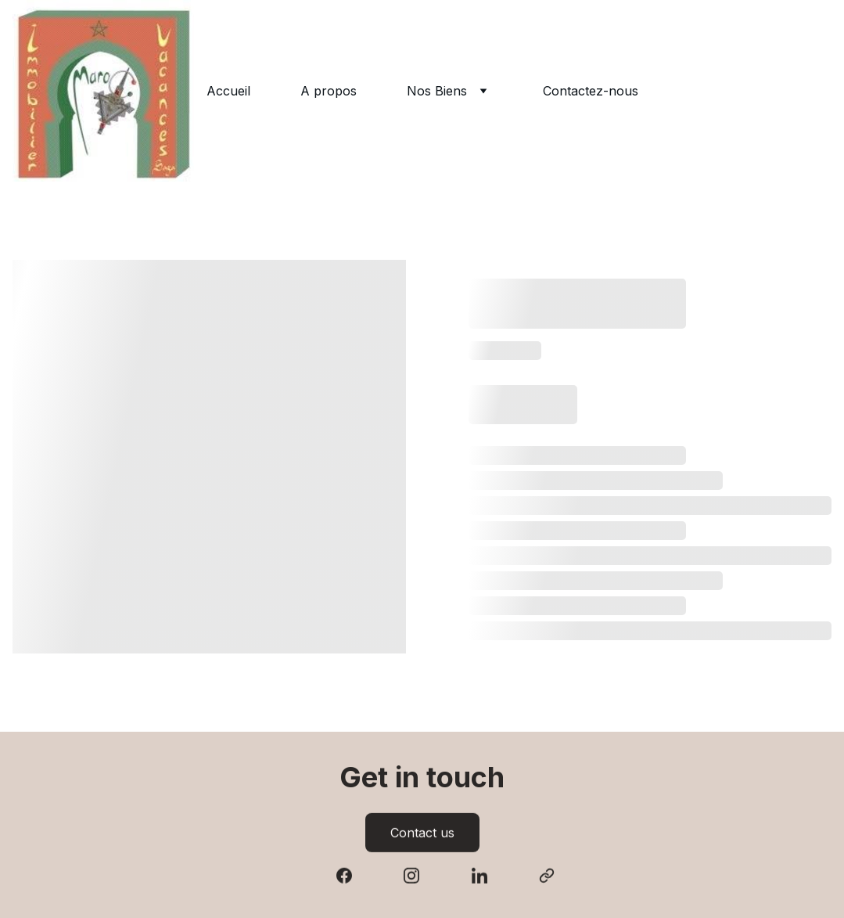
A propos (328, 91)
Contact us (422, 834)
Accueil (228, 91)
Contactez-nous (590, 91)
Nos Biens (437, 91)
